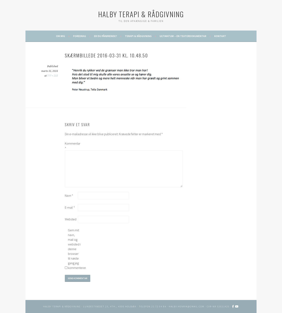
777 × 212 (52, 75)
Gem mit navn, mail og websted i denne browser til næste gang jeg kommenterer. (74, 249)
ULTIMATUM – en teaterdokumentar (183, 36)
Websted (70, 219)
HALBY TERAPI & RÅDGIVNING (141, 14)
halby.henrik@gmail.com (186, 306)
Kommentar (71, 145)
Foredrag (79, 36)
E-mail (70, 207)
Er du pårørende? (105, 36)
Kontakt (220, 36)
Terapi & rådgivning (138, 36)
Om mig (60, 36)
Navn (69, 195)
